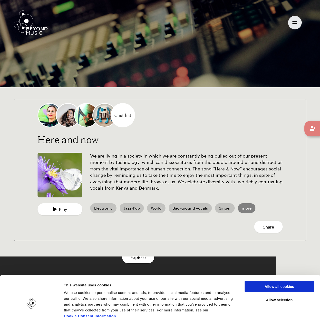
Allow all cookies (279, 259)
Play (60, 209)
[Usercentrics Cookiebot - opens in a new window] (31, 308)
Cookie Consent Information (90, 289)
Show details (250, 308)
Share (268, 226)
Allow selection (279, 273)
